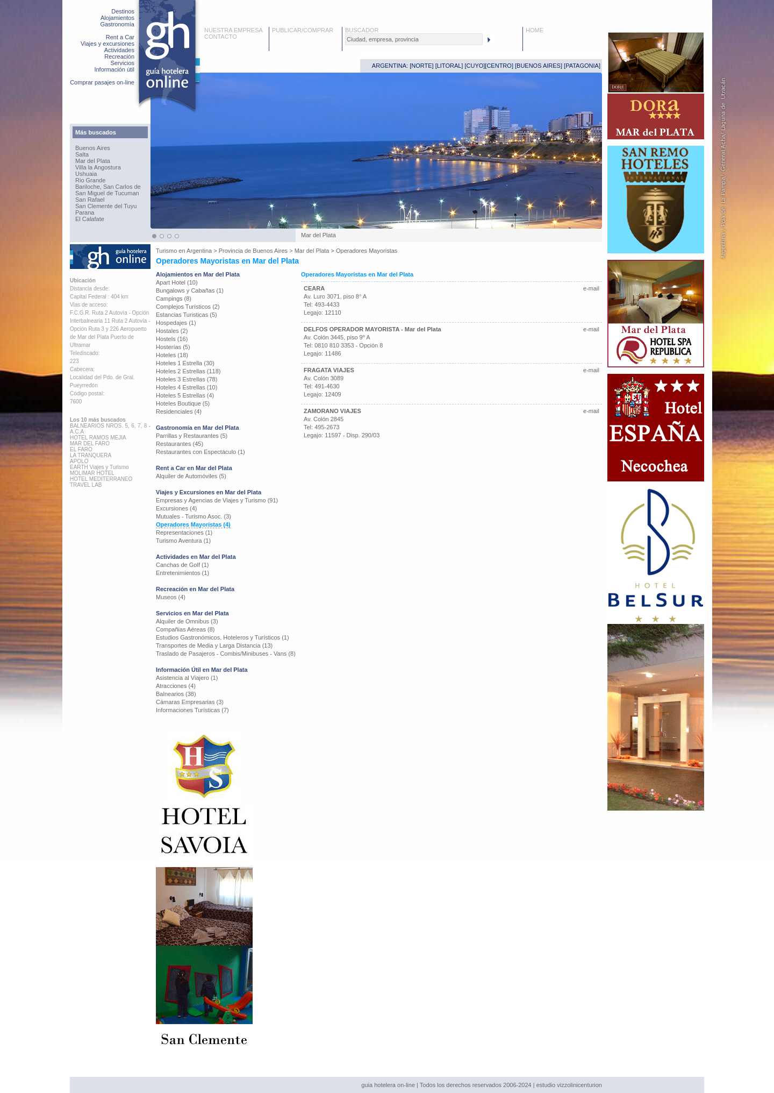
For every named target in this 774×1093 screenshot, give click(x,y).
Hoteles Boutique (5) (183, 403)
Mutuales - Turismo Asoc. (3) (193, 516)
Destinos (122, 11)
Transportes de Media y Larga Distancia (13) (214, 645)
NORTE (421, 65)
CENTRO (498, 65)
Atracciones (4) (176, 686)
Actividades (119, 50)
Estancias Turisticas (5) (186, 314)
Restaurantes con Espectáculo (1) (200, 452)
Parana (84, 212)
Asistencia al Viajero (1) (187, 678)
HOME (534, 30)
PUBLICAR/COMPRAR (302, 30)
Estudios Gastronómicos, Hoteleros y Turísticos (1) (222, 637)
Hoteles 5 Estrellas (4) (185, 395)
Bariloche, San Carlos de (108, 186)
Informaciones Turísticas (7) (192, 710)
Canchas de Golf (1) (182, 565)
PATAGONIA (582, 65)
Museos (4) (170, 597)
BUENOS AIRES (539, 65)
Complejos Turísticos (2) (188, 306)
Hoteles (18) (172, 355)
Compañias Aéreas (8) (185, 629)
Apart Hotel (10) (177, 282)
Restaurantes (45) (179, 444)
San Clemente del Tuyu (106, 206)
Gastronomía (117, 24)
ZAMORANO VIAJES (332, 411)
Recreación (119, 56)
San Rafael (89, 199)
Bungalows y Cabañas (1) (190, 290)
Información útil (114, 69)
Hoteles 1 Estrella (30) (185, 363)
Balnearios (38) (176, 694)
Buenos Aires (92, 148)
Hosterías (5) (173, 347)
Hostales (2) (172, 331)
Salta (82, 154)
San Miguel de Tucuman (107, 193)
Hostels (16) (172, 339)
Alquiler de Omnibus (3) (187, 621)
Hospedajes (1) (176, 323)
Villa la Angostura (98, 167)
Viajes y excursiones (107, 43)
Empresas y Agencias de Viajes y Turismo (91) (217, 500)
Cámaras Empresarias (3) (190, 702)
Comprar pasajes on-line (102, 82)
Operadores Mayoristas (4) (193, 524)
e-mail (591, 288)
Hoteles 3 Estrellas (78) (186, 379)
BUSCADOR (361, 30)
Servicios (122, 63)
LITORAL (449, 65)
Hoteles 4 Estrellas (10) (186, 387)
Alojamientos (117, 18)
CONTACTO (220, 36)
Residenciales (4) (179, 411)
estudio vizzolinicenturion (569, 1085)
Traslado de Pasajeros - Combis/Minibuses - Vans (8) (226, 653)
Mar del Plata (92, 161)
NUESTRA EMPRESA (233, 30)
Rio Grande (90, 180)
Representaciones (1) (184, 532)
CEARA (314, 288)
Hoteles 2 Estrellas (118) (188, 371)
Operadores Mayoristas (366, 250)
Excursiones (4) (176, 508)
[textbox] (414, 39)
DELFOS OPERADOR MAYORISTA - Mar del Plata (372, 329)
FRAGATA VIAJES (329, 370)
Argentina (199, 250)
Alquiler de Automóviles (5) (191, 476)
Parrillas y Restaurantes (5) (191, 435)
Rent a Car (120, 37)
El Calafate (89, 219)
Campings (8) (173, 298)
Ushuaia (86, 174)
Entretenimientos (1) (182, 573)
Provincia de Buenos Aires (253, 250)
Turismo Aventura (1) (183, 540)
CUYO (475, 65)
